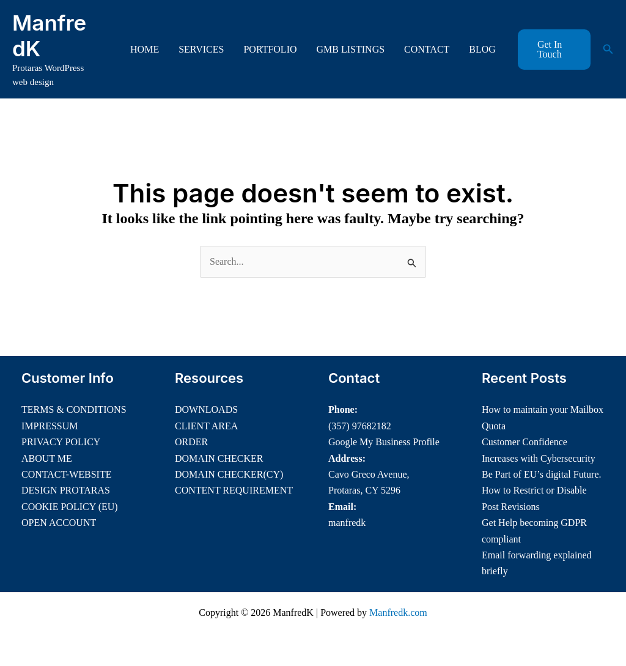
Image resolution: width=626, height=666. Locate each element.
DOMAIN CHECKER (219, 458)
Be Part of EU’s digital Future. (542, 474)
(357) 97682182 (359, 426)
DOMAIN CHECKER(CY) (229, 474)
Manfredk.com (398, 612)
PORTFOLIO (269, 49)
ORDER (191, 442)
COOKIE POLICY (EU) (69, 506)
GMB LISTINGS (351, 49)
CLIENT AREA (206, 426)
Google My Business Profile (384, 442)
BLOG (482, 49)
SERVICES (201, 49)
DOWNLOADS (206, 409)
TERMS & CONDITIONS (74, 409)
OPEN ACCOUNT (58, 522)
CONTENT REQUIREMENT (234, 490)
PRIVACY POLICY (60, 442)
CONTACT (426, 49)
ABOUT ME (46, 458)
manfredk (347, 522)
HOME (144, 49)
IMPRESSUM (49, 426)
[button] (554, 49)
